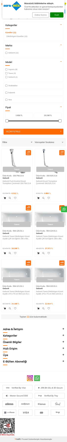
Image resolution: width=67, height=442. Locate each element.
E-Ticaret (24, 439)
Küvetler (10, 32)
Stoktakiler (11, 85)
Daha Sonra (41, 15)
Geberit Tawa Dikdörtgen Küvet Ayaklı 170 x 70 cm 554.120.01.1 (49, 292)
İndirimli (10, 92)
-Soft (17, 439)
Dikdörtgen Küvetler (17, 36)
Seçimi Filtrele (33, 131)
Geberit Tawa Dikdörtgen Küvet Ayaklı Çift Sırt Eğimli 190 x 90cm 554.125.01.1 (16, 237)
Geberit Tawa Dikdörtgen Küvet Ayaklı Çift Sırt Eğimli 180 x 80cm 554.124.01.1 (49, 237)
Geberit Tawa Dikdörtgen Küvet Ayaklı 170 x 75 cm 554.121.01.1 (16, 292)
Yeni (8, 100)
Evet (57, 15)
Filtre (17, 142)
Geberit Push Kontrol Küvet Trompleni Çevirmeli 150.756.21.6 (17, 182)
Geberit (6, 178)
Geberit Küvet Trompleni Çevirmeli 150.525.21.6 (46, 182)
